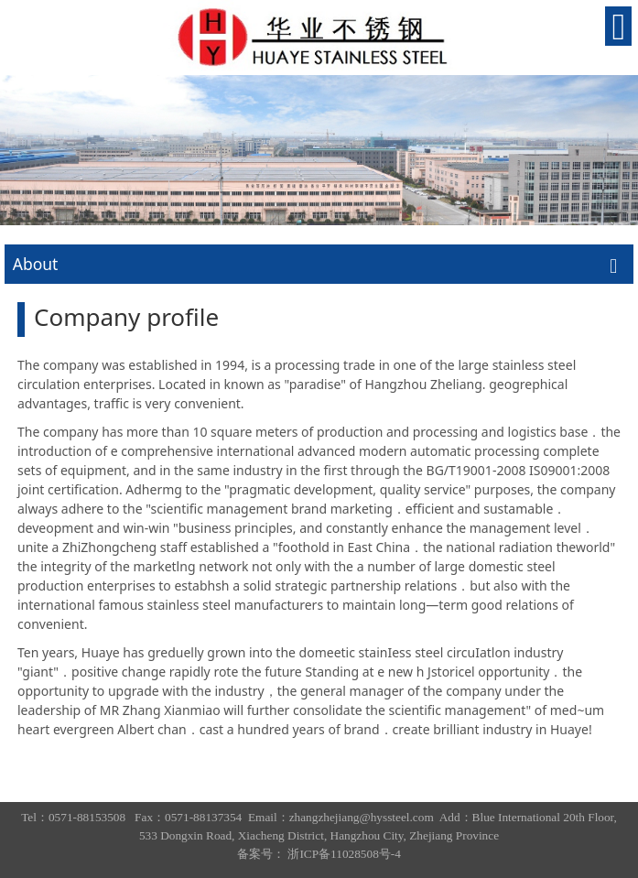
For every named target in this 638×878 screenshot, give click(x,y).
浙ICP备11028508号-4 (343, 854)
